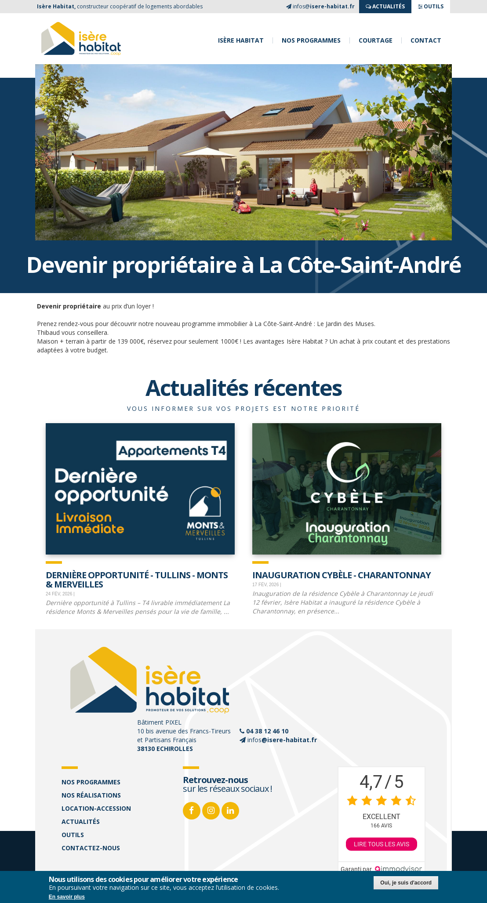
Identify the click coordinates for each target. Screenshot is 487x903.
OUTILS (430, 6)
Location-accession (96, 808)
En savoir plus (67, 897)
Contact (426, 40)
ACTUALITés (385, 6)
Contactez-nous (91, 848)
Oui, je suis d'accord (406, 883)
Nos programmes (311, 40)
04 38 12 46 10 (267, 731)
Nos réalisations (91, 795)
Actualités (81, 821)
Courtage (376, 40)
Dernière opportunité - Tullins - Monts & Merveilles (137, 579)
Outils (73, 834)
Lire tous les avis (381, 844)
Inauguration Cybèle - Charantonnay (341, 574)
